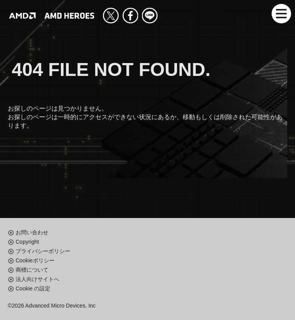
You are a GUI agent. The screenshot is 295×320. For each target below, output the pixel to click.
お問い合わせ (32, 232)
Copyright (27, 241)
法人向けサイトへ (37, 279)
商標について (32, 270)
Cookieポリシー (35, 260)
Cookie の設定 (33, 288)
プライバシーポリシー (43, 251)
